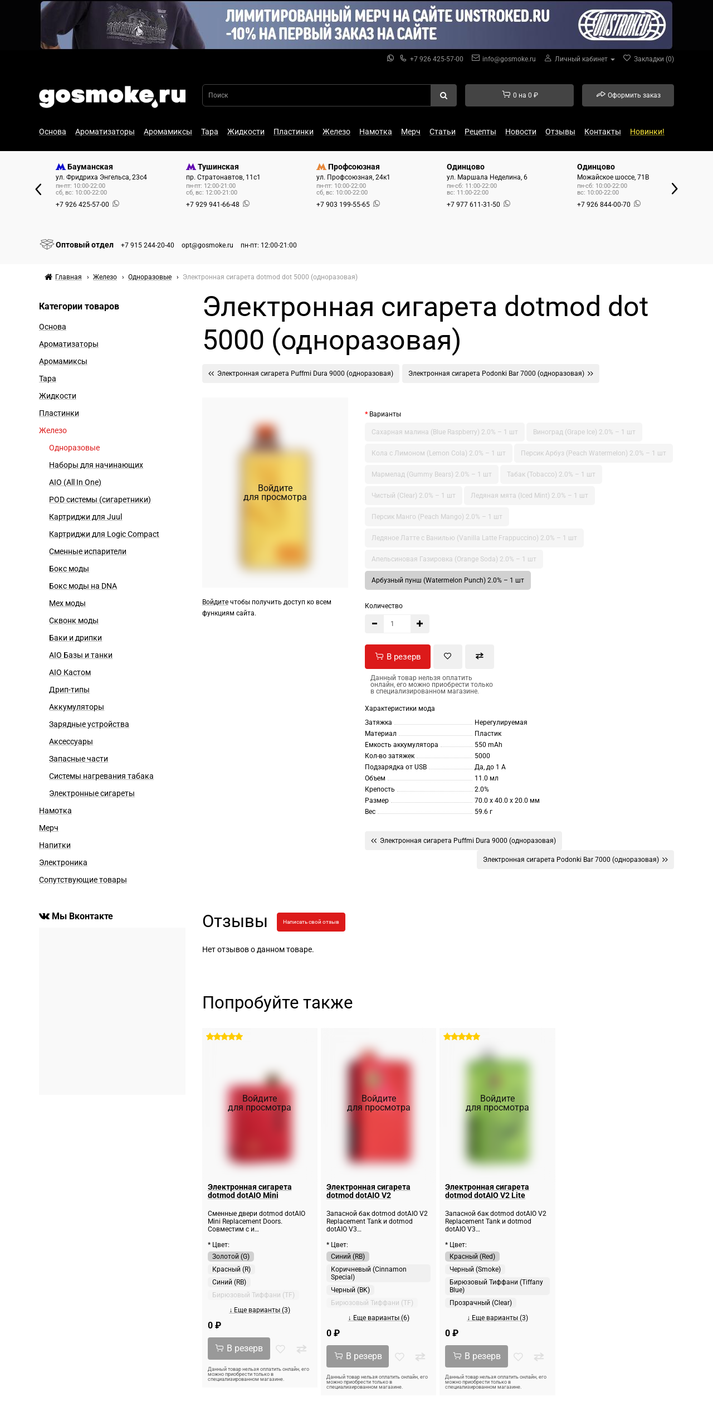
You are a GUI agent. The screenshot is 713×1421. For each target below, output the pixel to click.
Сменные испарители (87, 551)
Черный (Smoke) (475, 1269)
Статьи (442, 131)
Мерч (411, 131)
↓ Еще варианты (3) (259, 1310)
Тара (209, 131)
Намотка (375, 131)
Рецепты (480, 131)
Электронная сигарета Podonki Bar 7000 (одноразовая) (500, 373)
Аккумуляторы (76, 706)
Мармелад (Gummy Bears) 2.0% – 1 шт (432, 474)
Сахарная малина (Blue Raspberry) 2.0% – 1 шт (445, 432)
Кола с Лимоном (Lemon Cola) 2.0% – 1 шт (439, 453)
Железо (336, 131)
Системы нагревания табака (101, 776)
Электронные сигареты (92, 793)
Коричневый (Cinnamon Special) (369, 1273)
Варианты (385, 414)
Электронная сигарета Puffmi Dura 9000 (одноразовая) (300, 373)
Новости (520, 131)
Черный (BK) (350, 1290)
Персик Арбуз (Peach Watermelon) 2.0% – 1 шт (593, 453)
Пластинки (294, 131)
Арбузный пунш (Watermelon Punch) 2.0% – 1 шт (448, 580)
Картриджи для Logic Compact (104, 534)
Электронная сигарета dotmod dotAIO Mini (250, 1191)
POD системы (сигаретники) (100, 499)
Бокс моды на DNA (83, 585)
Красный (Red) (472, 1256)
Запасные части (78, 758)
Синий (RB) (229, 1282)
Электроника (63, 862)
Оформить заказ (628, 94)
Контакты (602, 131)
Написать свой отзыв (311, 922)
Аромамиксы (168, 131)
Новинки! (647, 131)
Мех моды (67, 603)
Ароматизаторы (105, 131)
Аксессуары (71, 741)
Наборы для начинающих (96, 464)
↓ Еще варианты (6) (378, 1318)
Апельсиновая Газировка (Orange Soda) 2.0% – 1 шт (454, 559)
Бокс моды (69, 568)
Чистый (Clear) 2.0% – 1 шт (414, 495)
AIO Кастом (70, 672)
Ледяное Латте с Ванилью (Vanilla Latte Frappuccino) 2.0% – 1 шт (474, 538)
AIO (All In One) (75, 482)
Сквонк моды (74, 620)
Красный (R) (231, 1269)
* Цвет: (218, 1245)
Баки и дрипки (75, 637)
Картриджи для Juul (85, 516)
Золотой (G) (231, 1256)
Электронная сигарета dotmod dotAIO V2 (368, 1191)
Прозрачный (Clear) (481, 1303)
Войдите (215, 602)
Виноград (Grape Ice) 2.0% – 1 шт (584, 432)
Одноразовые (74, 447)
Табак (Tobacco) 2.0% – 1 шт (551, 474)
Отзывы (560, 131)
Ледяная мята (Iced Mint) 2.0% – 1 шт (529, 495)
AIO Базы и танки (81, 655)
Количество (384, 606)
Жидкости (246, 131)
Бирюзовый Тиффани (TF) (253, 1295)
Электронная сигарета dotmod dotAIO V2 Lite (487, 1191)
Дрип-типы (69, 689)
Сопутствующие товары (83, 879)
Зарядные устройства (89, 724)
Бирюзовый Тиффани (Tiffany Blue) (496, 1286)
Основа (52, 131)
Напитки (55, 845)
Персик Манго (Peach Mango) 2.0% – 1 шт (437, 517)
